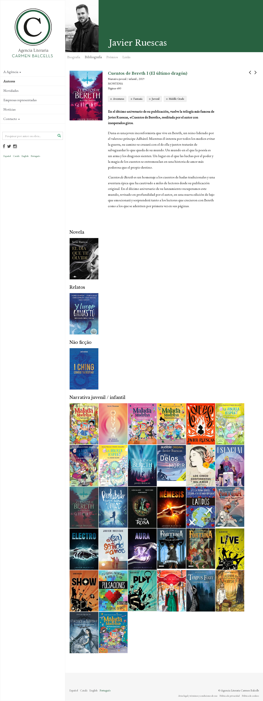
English (25, 156)
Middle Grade (176, 99)
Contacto (11, 118)
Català (16, 156)
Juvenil (155, 99)
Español (7, 156)
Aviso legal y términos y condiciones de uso (197, 695)
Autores (9, 81)
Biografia (73, 57)
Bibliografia (93, 57)
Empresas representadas (20, 100)
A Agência (12, 71)
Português (35, 156)
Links (126, 57)
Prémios (112, 57)
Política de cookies (250, 695)
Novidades (11, 90)
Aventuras (118, 99)
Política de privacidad (229, 695)
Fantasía (137, 99)
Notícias (9, 109)
